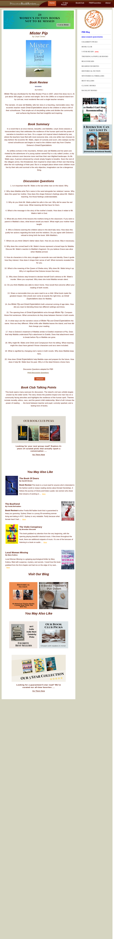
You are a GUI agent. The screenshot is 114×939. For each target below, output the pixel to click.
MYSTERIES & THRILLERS (93, 76)
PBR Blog (86, 32)
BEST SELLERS (88, 81)
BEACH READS (88, 61)
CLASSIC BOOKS (89, 86)
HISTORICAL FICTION (91, 71)
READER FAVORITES (90, 66)
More (44, 494)
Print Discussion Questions (38, 373)
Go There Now (38, 455)
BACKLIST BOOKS (89, 90)
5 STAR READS (90, 51)
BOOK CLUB (87, 47)
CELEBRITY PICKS (90, 42)
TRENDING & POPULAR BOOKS (95, 56)
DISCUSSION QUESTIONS (92, 37)
